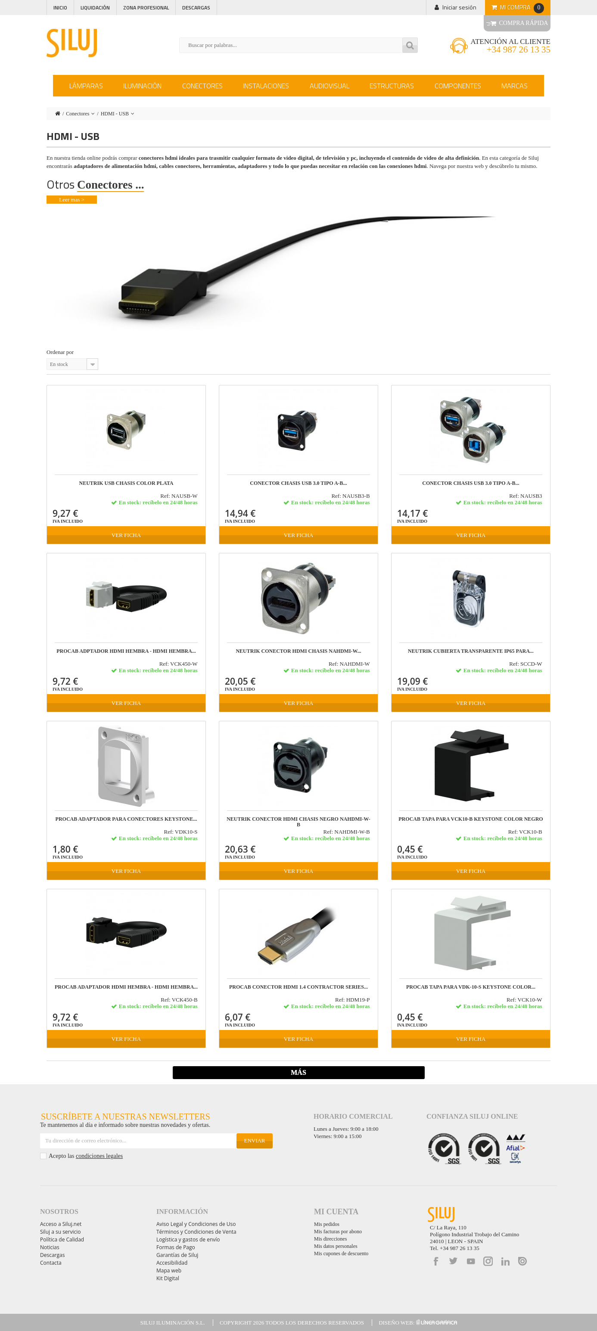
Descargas (196, 7)
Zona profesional (146, 7)
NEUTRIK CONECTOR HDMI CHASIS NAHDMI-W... (298, 651)
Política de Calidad (62, 1239)
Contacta (51, 1262)
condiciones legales (99, 1156)
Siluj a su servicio (60, 1231)
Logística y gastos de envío (188, 1239)
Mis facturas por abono (338, 1232)
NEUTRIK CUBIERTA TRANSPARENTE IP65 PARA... (471, 651)
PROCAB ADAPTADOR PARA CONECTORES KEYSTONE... (126, 819)
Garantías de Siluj (177, 1255)
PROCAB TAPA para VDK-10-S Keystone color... (470, 987)
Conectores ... (110, 184)
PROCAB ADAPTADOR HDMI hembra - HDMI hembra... (126, 987)
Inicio (60, 7)
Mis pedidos (326, 1224)
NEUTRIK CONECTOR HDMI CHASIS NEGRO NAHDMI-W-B (298, 822)
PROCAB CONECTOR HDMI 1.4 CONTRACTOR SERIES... (298, 987)
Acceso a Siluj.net (60, 1224)
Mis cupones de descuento (341, 1253)
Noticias (49, 1247)
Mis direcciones (330, 1239)
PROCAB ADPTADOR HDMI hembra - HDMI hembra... (126, 651)
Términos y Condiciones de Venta (196, 1231)
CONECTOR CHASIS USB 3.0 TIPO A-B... (298, 483)
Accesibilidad (171, 1262)
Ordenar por (60, 352)
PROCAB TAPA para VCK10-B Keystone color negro (470, 819)
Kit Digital (167, 1278)
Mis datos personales (336, 1246)
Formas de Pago (175, 1247)
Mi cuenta (336, 1211)
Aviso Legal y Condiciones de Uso (196, 1224)
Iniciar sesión (459, 7)
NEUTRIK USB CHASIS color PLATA (126, 483)
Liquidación (95, 7)
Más (298, 1072)
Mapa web (168, 1270)
